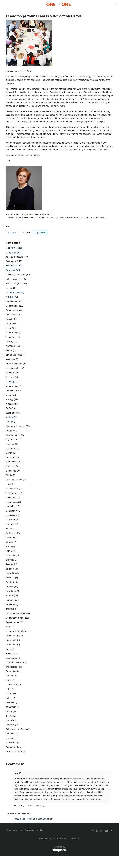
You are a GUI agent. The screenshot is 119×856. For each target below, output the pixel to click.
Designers (12, 520)
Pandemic (12, 538)
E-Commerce (14, 488)
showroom (13, 332)
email (10, 484)
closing (11, 711)
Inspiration (12, 573)
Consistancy (13, 511)
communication (15, 368)
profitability (12, 448)
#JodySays (28, 217)
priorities (11, 609)
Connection (13, 644)
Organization (14, 439)
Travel (10, 546)
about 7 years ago (36, 805)
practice (12, 466)
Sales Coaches (16, 279)
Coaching (49, 217)
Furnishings (13, 600)
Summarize (13, 640)
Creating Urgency (16, 480)
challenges (78, 217)
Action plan (14, 261)
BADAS (11, 408)
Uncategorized (60, 217)
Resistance (13, 591)
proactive (12, 725)
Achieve (70, 217)
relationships (14, 390)
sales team (12, 707)
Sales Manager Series (18, 729)
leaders (87, 217)
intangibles (12, 743)
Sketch (11, 350)
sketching (12, 359)
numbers (11, 738)
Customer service (14, 830)
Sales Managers (16, 283)
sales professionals (17, 631)
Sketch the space (15, 355)
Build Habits (39, 217)
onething (11, 560)
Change (11, 542)
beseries (11, 702)
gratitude (12, 524)
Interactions (13, 301)
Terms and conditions (35, 830)
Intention (11, 676)
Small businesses (16, 364)
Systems (12, 377)
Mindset (12, 595)
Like (7, 226)
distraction (12, 555)
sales (11, 328)
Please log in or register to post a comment (33, 819)
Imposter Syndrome (17, 662)
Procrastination (14, 671)
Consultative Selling (17, 618)
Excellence (13, 315)
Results (11, 319)
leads (10, 627)
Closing (11, 341)
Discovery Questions (18, 426)
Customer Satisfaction (18, 613)
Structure (12, 569)
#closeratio (13, 337)
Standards (12, 457)
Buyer (10, 649)
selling (11, 288)
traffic (10, 680)
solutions (12, 373)
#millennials (13, 497)
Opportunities (15, 306)
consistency (13, 515)
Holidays (11, 529)
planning (12, 444)
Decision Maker (15, 435)
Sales (11, 698)
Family (10, 551)
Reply (22, 805)
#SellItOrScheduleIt (17, 257)
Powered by (36, 849)
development (13, 658)
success (12, 404)
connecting (13, 462)
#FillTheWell (17, 217)
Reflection (13, 533)
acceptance (13, 413)
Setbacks (12, 578)
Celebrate (12, 582)
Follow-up (12, 653)
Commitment (14, 310)
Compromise (13, 386)
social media (13, 502)
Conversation (14, 636)
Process (12, 586)
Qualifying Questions (18, 274)
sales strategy (14, 685)
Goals (11, 395)
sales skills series (16, 751)
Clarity (10, 475)
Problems (12, 604)
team (95, 217)
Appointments (14, 622)
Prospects (12, 430)
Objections (13, 471)
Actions (11, 564)
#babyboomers (14, 493)
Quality (11, 453)
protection (12, 734)
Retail (11, 324)
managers (13, 346)
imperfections (14, 667)
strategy (12, 399)
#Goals (11, 693)
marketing (13, 506)
